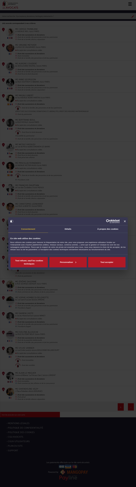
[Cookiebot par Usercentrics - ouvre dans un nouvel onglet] (108, 221)
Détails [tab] (68, 229)
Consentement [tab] (28, 229)
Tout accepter (106, 262)
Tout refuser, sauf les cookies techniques (29, 262)
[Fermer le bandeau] (125, 221)
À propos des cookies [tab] (107, 229)
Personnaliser (68, 262)
